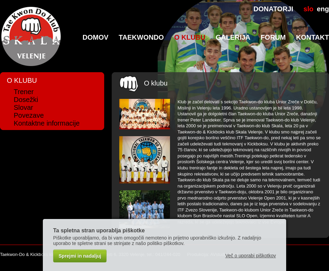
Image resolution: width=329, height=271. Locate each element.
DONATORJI (273, 9)
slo (309, 9)
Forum (272, 37)
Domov (96, 37)
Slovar (23, 107)
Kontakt (312, 37)
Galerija (233, 37)
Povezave (29, 115)
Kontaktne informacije (47, 123)
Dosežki (26, 99)
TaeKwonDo (141, 37)
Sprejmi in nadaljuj (80, 256)
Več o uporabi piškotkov (250, 255)
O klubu (189, 37)
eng (323, 9)
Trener (24, 91)
